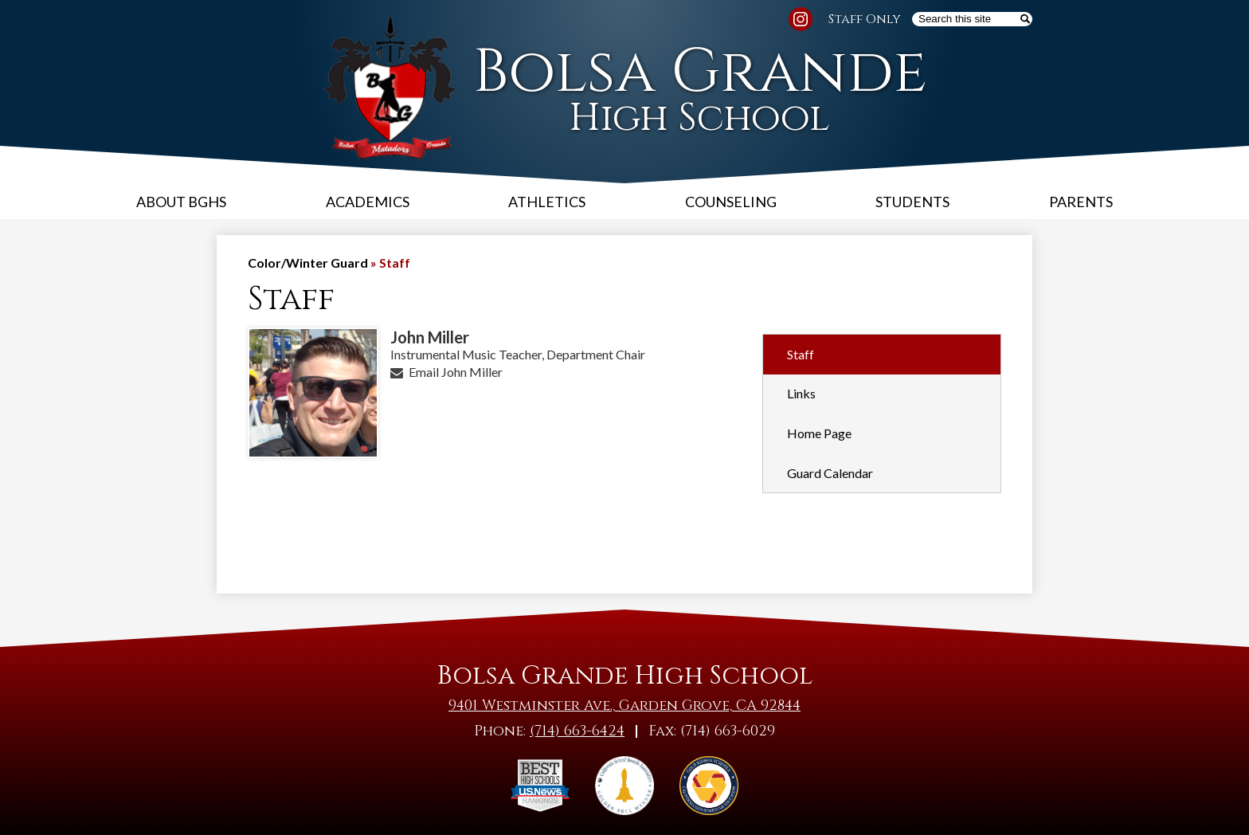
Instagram (800, 21)
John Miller (429, 337)
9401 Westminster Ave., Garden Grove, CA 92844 (624, 705)
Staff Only (864, 19)
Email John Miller (456, 371)
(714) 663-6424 (577, 731)
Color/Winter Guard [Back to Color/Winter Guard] (308, 262)
